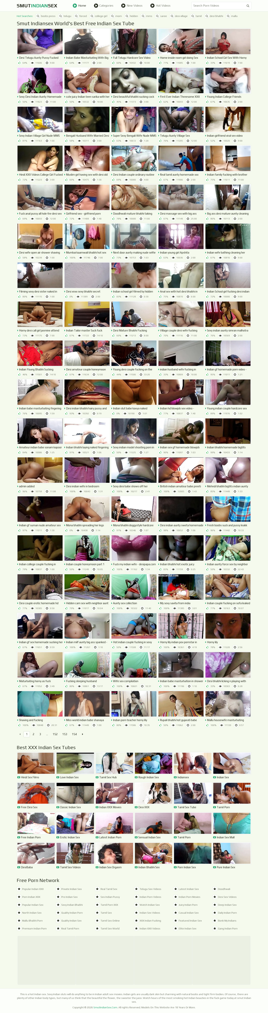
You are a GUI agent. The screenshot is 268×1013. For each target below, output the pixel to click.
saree (161, 16)
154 (74, 734)
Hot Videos (160, 5)
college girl (98, 16)
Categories (103, 5)
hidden (131, 16)
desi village (179, 16)
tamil (196, 16)
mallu (232, 16)
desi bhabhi (213, 16)
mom (116, 16)
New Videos (131, 5)
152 (55, 734)
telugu (64, 16)
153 (64, 734)
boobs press (45, 16)
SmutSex (37, 5)
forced (80, 16)
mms (146, 16)
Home (79, 5)
